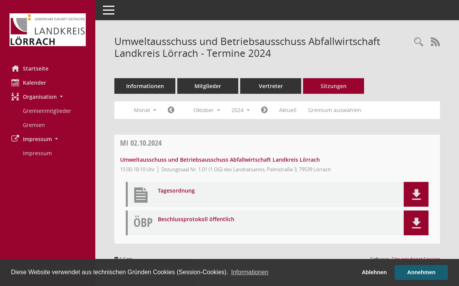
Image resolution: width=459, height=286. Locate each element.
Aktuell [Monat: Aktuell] (288, 110)
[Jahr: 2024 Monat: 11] (264, 110)
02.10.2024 (141, 143)
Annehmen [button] (421, 272)
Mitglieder (207, 86)
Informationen (145, 86)
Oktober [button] (206, 110)
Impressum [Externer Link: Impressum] (37, 153)
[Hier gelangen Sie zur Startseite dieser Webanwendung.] (47, 29)
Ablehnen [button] (374, 272)
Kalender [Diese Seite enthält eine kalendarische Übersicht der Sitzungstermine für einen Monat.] (28, 82)
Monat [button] (145, 110)
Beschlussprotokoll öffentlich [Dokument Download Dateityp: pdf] (196, 219)
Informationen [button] (249, 272)
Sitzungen (334, 86)
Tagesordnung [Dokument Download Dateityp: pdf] (176, 191)
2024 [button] (240, 110)
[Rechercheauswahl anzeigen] (418, 42)
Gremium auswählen (334, 110)
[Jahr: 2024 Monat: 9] (171, 110)
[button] (47, 97)
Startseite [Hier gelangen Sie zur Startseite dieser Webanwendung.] (29, 68)
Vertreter (271, 86)
